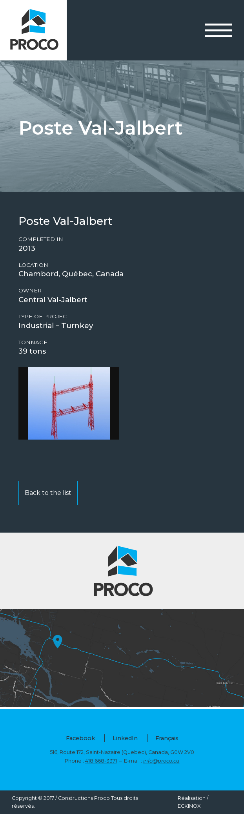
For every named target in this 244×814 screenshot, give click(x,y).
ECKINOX (189, 806)
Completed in (40, 239)
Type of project (43, 316)
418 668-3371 (101, 761)
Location (33, 265)
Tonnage (32, 342)
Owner (30, 291)
